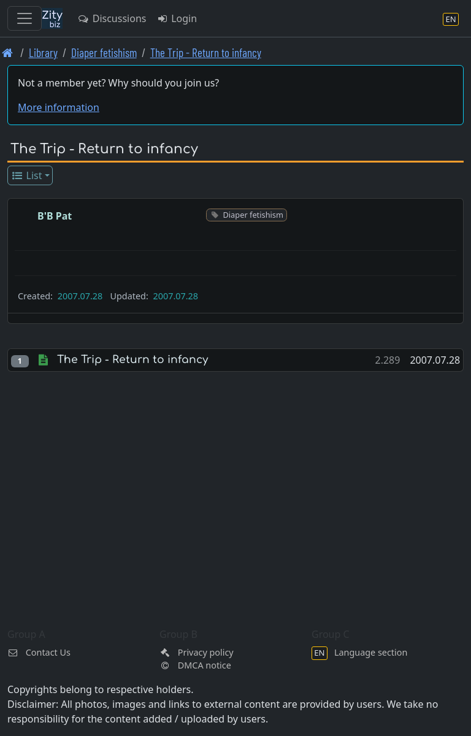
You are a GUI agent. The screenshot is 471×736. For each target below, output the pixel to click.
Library (43, 52)
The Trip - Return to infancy (205, 52)
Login (176, 18)
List (26, 175)
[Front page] (7, 52)
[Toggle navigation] (24, 18)
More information (58, 107)
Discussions (111, 18)
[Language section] (451, 18)
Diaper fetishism (104, 52)
